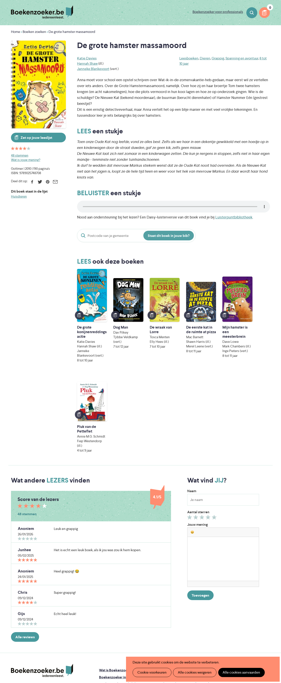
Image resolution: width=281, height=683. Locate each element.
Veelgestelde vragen (115, 615)
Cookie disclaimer (256, 584)
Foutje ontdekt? (169, 580)
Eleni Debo (131, 646)
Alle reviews (25, 547)
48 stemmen (19, 155)
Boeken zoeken (251, 12)
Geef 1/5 (190, 428)
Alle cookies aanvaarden (240, 672)
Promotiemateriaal (113, 608)
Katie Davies (87, 58)
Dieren (205, 58)
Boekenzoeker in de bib (118, 594)
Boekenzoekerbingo (115, 601)
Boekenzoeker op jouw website (182, 587)
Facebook (32, 181)
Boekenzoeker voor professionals (218, 11)
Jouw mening (197, 434)
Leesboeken (188, 58)
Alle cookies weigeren (194, 672)
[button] (192, 442)
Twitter (40, 181)
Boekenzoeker (42, 12)
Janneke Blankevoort (93, 68)
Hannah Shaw (87, 63)
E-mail (55, 181)
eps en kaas (211, 646)
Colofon (163, 601)
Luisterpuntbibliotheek (233, 217)
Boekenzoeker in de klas (118, 587)
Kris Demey (170, 646)
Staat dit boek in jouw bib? (168, 235)
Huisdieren (19, 196)
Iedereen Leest (162, 628)
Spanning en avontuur (241, 58)
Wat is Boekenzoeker (116, 580)
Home (15, 31)
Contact (163, 608)
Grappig (218, 58)
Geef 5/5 (215, 428)
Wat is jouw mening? (25, 160)
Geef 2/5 (196, 428)
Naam (191, 401)
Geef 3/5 (202, 428)
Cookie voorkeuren (151, 672)
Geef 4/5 (209, 428)
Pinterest (47, 181)
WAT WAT (138, 640)
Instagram (266, 598)
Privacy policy (259, 579)
